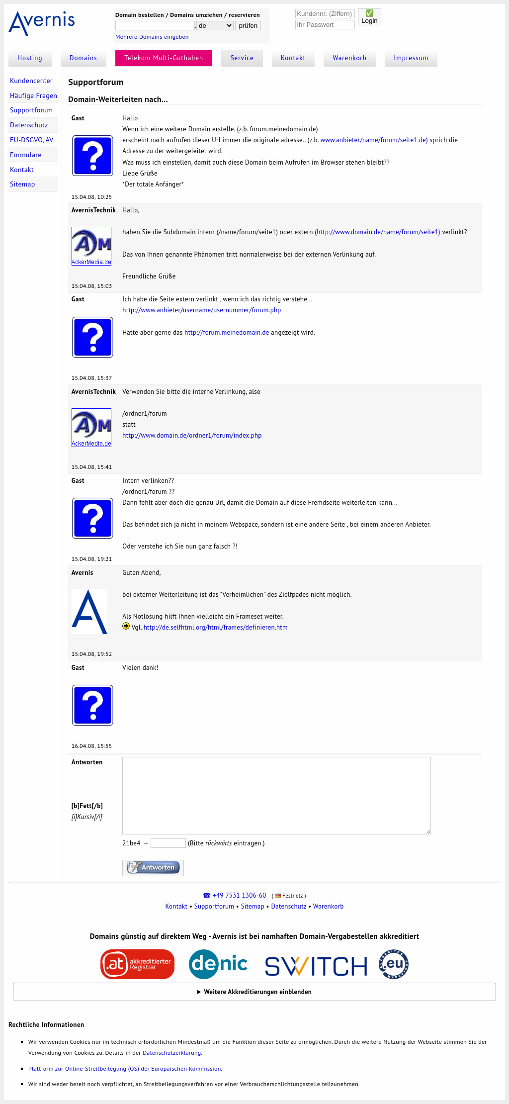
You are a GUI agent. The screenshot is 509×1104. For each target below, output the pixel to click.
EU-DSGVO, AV (32, 139)
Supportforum (31, 109)
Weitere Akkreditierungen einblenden (258, 992)
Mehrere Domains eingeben (152, 36)
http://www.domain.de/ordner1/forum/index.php (191, 435)
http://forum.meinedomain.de (226, 332)
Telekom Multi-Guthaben (163, 58)
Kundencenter (31, 80)
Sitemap (22, 184)
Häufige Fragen (33, 95)
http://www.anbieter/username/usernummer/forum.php (201, 310)
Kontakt (293, 58)
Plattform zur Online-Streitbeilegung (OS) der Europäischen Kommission (124, 1068)
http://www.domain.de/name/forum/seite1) (378, 232)
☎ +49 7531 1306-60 (234, 895)
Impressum (411, 58)
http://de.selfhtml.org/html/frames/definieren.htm (216, 627)
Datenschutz (29, 124)
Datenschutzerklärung (172, 1052)
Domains (83, 58)
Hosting (29, 58)
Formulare (26, 154)
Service (242, 58)
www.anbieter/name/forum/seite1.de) (373, 140)
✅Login (369, 16)
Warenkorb (350, 58)
